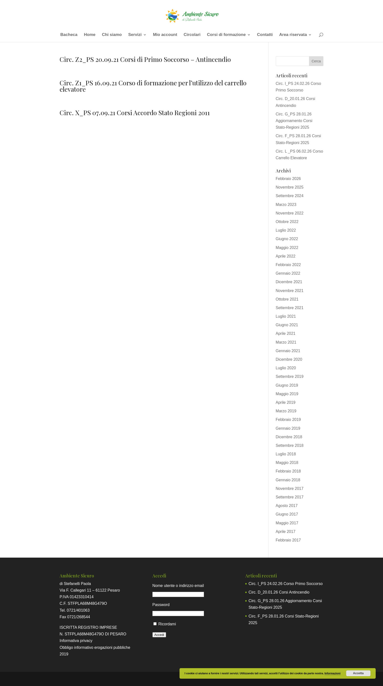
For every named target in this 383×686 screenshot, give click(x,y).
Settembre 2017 (290, 497)
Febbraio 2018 (288, 471)
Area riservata (293, 35)
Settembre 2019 (290, 376)
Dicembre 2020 (289, 359)
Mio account (165, 35)
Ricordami (167, 624)
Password (161, 605)
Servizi (135, 35)
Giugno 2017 (287, 514)
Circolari (192, 35)
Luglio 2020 (286, 368)
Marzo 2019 (286, 411)
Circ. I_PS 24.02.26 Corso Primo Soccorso (286, 584)
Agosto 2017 (287, 506)
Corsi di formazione (226, 35)
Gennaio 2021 (288, 351)
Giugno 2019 (287, 385)
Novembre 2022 (290, 213)
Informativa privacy (76, 641)
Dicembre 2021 (289, 282)
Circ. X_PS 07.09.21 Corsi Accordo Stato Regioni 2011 (135, 112)
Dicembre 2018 (289, 437)
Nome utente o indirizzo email (178, 586)
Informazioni (332, 673)
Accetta (358, 673)
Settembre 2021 (290, 308)
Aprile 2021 (286, 333)
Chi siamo (112, 35)
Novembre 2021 (290, 291)
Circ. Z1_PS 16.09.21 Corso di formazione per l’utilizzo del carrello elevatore (153, 86)
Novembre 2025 (290, 187)
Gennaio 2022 (288, 273)
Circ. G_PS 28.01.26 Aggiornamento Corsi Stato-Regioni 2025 (294, 120)
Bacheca (68, 35)
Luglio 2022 (286, 230)
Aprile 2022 (286, 256)
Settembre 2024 (290, 196)
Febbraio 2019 (288, 419)
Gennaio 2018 (288, 480)
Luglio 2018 (286, 454)
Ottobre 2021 (287, 299)
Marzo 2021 (286, 342)
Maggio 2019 (287, 394)
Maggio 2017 (287, 523)
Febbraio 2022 (288, 265)
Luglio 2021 (286, 316)
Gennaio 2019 (288, 428)
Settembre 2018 (290, 445)
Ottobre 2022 (287, 222)
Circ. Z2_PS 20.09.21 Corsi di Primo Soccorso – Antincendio (145, 59)
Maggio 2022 (287, 248)
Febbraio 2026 (288, 179)
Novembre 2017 (290, 488)
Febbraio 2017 (288, 540)
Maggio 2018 (287, 463)
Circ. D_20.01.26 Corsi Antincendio (279, 592)
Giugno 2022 (287, 239)
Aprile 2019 (286, 402)
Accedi (159, 635)
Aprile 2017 (286, 531)
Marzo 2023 (286, 204)
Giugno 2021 (287, 325)
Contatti (265, 35)
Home (89, 35)
